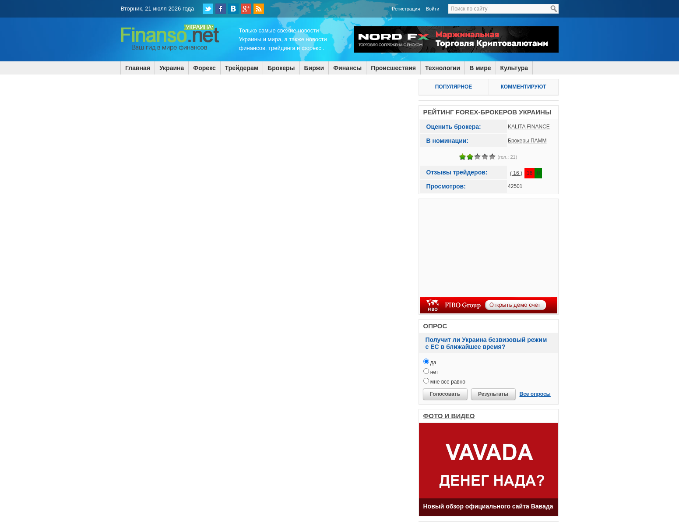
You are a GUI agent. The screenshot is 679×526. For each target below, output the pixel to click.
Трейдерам (241, 67)
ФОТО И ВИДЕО (449, 415)
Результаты (493, 394)
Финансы (347, 67)
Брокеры (281, 67)
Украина (171, 67)
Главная (137, 67)
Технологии (442, 67)
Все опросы (535, 394)
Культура (514, 67)
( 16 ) (516, 173)
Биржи (314, 67)
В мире (480, 67)
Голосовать (445, 394)
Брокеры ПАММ (527, 141)
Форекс (204, 67)
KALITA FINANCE (529, 127)
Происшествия (393, 67)
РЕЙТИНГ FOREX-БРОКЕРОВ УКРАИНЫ (487, 112)
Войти (433, 8)
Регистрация (406, 8)
